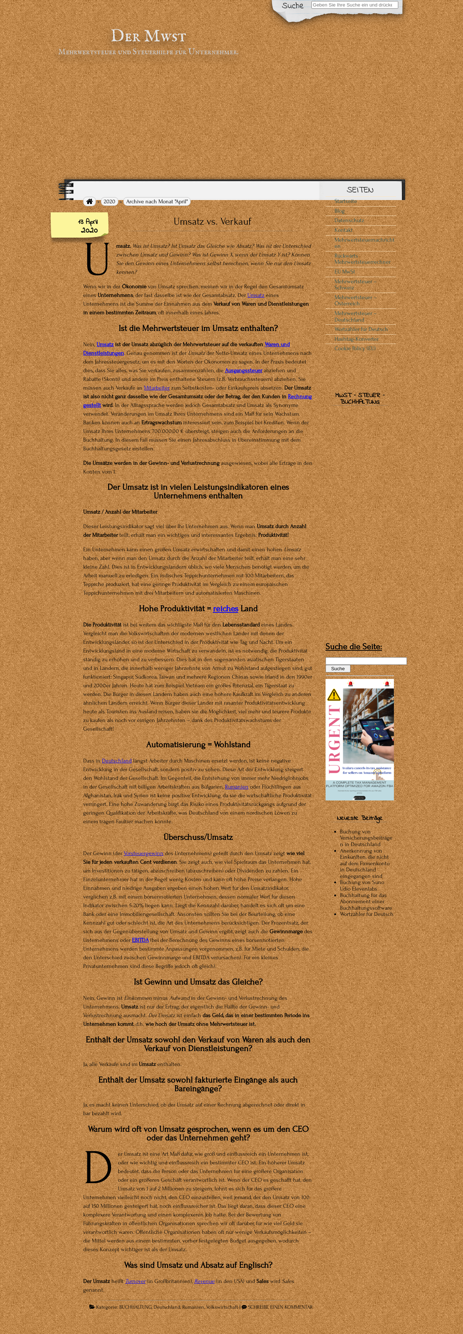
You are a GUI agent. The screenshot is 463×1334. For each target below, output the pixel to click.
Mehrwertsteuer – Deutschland (356, 316)
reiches (225, 608)
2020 (109, 201)
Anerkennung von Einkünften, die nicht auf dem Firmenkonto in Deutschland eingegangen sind (365, 863)
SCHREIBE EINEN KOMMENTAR (280, 1307)
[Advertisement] (231, 118)
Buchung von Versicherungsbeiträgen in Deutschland (366, 837)
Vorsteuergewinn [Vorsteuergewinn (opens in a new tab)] (143, 853)
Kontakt (344, 230)
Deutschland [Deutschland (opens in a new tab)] (117, 760)
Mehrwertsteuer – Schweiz (356, 284)
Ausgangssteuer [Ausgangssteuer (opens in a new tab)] (243, 370)
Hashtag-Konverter (357, 339)
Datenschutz (349, 220)
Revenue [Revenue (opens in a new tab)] (204, 1281)
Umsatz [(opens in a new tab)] (255, 295)
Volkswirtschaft (222, 1307)
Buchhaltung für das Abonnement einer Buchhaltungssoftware (366, 901)
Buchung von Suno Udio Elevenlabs (362, 885)
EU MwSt (345, 271)
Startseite (346, 201)
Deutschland (167, 1307)
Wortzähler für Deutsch (361, 329)
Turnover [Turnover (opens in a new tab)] (135, 1281)
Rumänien (237, 786)
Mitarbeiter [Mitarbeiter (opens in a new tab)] (157, 388)
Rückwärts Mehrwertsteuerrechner (363, 258)
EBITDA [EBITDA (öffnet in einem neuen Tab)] (140, 940)
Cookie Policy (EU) (355, 348)
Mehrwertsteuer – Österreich (356, 300)
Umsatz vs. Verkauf (212, 221)
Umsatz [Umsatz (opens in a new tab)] (105, 344)
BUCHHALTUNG (135, 1307)
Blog (340, 211)
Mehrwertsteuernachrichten (365, 243)
